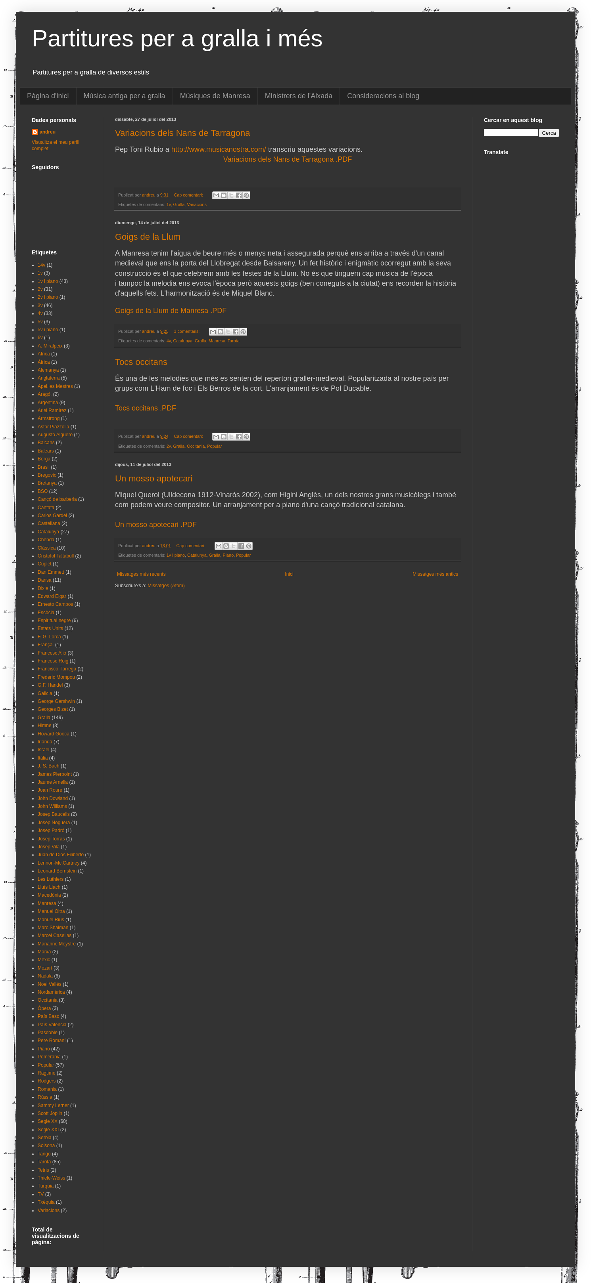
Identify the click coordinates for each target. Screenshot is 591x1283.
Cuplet (45, 564)
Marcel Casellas (54, 935)
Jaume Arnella (53, 782)
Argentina (48, 402)
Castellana (49, 523)
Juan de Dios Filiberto (61, 854)
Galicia (45, 693)
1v (169, 204)
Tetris (43, 1170)
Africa (44, 354)
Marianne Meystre (57, 944)
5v (40, 322)
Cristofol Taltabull (56, 556)
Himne (45, 725)
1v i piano (176, 555)
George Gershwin (56, 701)
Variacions (197, 204)
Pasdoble (48, 1032)
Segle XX (48, 1121)
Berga (44, 459)
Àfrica (44, 362)
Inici (289, 574)
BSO (43, 491)
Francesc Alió (52, 653)
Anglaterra (48, 378)
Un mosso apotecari (154, 478)
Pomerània (49, 1057)
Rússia (45, 1097)
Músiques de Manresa (215, 96)
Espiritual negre (54, 620)
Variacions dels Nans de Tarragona (182, 133)
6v (40, 337)
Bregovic (47, 475)
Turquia (46, 1186)
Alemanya (48, 370)
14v (41, 265)
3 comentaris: (187, 331)
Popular (214, 446)
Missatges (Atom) (166, 585)
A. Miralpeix (50, 346)
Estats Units (50, 628)
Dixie (43, 588)
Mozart (45, 968)
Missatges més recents (141, 574)
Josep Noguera (54, 822)
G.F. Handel (50, 685)
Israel (43, 749)
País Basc (48, 1016)
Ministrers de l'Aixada (299, 96)
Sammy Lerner (53, 1105)
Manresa (217, 340)
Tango (44, 1154)
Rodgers (47, 1081)
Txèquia (46, 1202)
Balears (46, 451)
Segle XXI (48, 1129)
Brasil (44, 467)
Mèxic (44, 959)
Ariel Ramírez (52, 410)
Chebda (46, 539)
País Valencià (52, 1024)
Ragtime (47, 1073)
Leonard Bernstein (57, 871)
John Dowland (53, 798)
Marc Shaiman (53, 927)
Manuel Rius (51, 919)
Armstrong (48, 418)
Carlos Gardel (52, 515)
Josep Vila (48, 847)
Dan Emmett (51, 572)
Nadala (45, 976)
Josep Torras (51, 839)
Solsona (46, 1145)
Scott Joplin (50, 1113)
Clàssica (47, 548)
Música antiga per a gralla (124, 96)
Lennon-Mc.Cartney (58, 863)
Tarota (234, 340)
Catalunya (182, 340)
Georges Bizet (53, 709)
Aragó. (45, 394)
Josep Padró (51, 830)
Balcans (46, 442)
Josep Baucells (54, 814)
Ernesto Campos (55, 604)
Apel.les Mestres (55, 386)
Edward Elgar (52, 596)
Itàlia (43, 758)
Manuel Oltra (51, 911)
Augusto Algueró (55, 434)
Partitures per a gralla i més (177, 38)
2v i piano (48, 297)
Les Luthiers (50, 879)
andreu (48, 132)
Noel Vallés (49, 984)
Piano (228, 555)
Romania (47, 1089)
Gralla (178, 204)
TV (41, 1194)
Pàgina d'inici (48, 96)
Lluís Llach (49, 887)
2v (169, 446)
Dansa (45, 580)
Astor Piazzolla (53, 427)
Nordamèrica (51, 992)
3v (40, 305)
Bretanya (47, 483)
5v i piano (48, 329)
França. (46, 644)
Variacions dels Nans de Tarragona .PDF (287, 159)
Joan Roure (50, 790)
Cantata (46, 507)
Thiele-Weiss (51, 1178)
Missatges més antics (435, 574)
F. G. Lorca (49, 637)
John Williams (52, 806)
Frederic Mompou (56, 677)
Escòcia (46, 612)
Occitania (196, 446)
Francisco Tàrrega (57, 669)
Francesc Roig (53, 661)
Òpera (44, 1008)
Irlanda (45, 742)
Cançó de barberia (57, 499)
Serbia (45, 1137)
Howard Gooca (53, 734)
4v (169, 340)
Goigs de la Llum (147, 237)
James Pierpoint (55, 774)
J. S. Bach (48, 766)
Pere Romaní (52, 1040)
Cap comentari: (189, 195)
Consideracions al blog (383, 96)
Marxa (44, 952)
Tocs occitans (141, 362)
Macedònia (49, 895)
